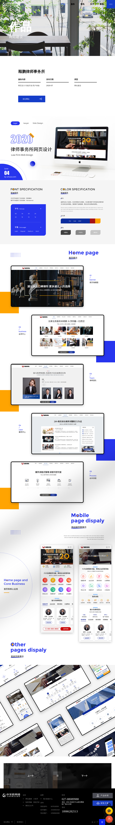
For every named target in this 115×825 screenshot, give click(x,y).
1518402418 (55, 810)
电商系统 (28, 802)
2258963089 (55, 813)
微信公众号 (29, 805)
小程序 (35, 799)
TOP (109, 805)
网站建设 (28, 799)
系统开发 (36, 802)
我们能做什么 (48, 799)
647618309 (55, 806)
